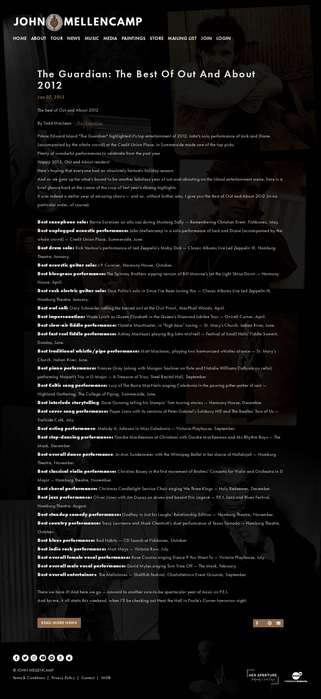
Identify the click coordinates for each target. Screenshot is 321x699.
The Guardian (88, 123)
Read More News (59, 622)
